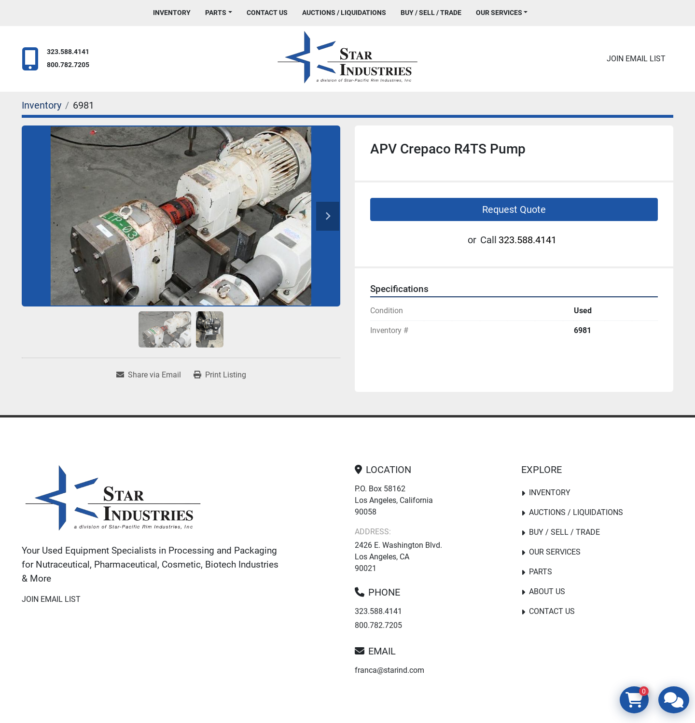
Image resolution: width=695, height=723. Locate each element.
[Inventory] (41, 105)
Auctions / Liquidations (344, 12)
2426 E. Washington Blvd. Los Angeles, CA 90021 (398, 557)
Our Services (499, 12)
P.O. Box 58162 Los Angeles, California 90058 (394, 500)
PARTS (215, 12)
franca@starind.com (389, 670)
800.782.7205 (68, 65)
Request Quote (514, 209)
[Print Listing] (219, 375)
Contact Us (267, 12)
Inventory (172, 12)
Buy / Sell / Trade (431, 12)
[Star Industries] (113, 500)
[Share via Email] (148, 375)
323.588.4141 (68, 52)
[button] (218, 13)
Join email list (636, 58)
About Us (547, 591)
